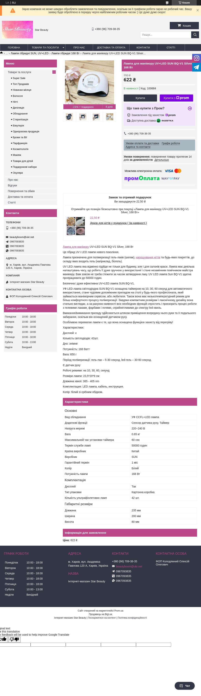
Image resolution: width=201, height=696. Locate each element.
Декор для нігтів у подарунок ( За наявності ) (118, 223)
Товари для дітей (23, 161)
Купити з (176, 98)
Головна (14, 47)
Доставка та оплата (111, 47)
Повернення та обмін (21, 191)
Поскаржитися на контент (102, 617)
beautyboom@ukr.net (22, 237)
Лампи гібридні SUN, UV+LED (30, 53)
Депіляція (18, 107)
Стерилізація (20, 119)
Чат (184, 686)
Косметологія (20, 149)
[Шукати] (195, 34)
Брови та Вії (20, 137)
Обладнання (20, 113)
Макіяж (17, 154)
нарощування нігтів (148, 257)
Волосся (18, 95)
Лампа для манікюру (76, 246)
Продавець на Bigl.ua (100, 614)
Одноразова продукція (26, 131)
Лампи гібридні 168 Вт (65, 53)
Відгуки (12, 185)
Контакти (143, 47)
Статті (171, 47)
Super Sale (19, 78)
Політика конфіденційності (132, 617)
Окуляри (18, 172)
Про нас (79, 47)
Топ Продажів (21, 84)
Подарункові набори (25, 166)
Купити (140, 98)
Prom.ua (118, 610)
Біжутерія (18, 125)
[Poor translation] (14, 639)
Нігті (15, 101)
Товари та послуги (45, 47)
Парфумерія (20, 143)
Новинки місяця (22, 89)
